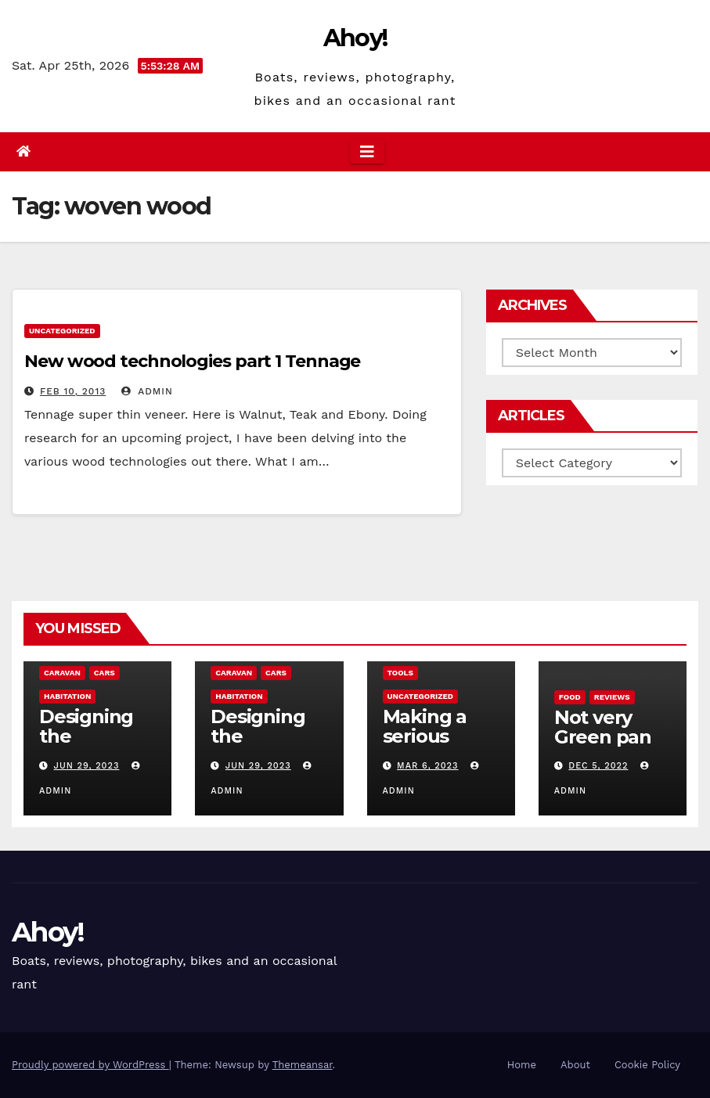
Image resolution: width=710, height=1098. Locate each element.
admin (147, 391)
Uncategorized (62, 330)
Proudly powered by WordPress (90, 1065)
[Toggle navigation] (367, 152)
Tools (400, 672)
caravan (62, 672)
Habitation (67, 696)
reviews (612, 697)
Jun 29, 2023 (87, 766)
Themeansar (302, 1065)
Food (570, 697)
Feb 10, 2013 (73, 391)
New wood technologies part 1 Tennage (192, 361)
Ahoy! (355, 37)
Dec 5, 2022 (598, 766)
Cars (104, 672)
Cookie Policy (647, 1065)
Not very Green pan (602, 727)
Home (521, 1065)
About (575, 1065)
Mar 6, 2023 (427, 766)
